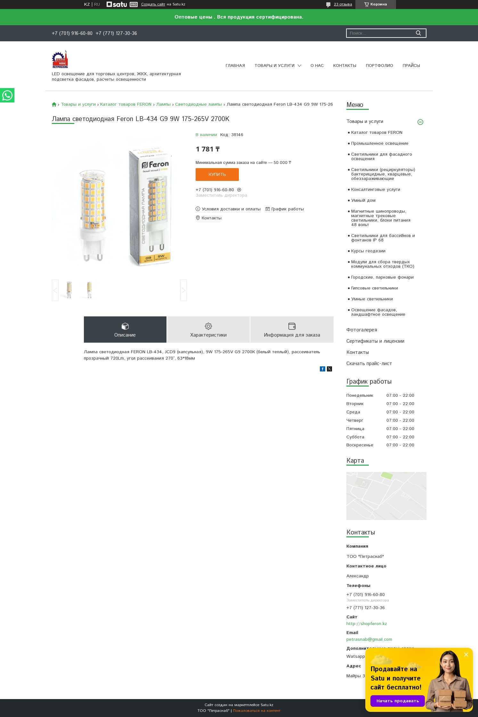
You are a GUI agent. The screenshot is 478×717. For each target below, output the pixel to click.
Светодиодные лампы (198, 104)
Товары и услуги (275, 66)
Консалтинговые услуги (375, 189)
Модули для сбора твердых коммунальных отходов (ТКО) (382, 264)
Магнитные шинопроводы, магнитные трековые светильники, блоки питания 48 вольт (380, 218)
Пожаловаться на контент (256, 710)
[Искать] (418, 33)
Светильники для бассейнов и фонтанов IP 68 (383, 237)
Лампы (163, 104)
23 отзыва (343, 4)
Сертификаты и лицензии (375, 341)
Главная (235, 66)
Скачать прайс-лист (369, 363)
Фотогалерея (361, 330)
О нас (317, 66)
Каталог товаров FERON (376, 132)
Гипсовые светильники (374, 288)
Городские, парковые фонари (382, 277)
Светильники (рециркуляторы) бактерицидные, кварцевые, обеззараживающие (383, 174)
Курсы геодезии (368, 251)
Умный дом (363, 200)
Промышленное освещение (380, 143)
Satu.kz (267, 705)
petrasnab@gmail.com (369, 639)
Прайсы (411, 66)
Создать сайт (153, 4)
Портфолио (379, 66)
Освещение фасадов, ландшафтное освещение (378, 312)
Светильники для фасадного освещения (381, 156)
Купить (217, 174)
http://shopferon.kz (366, 624)
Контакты (344, 66)
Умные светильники (372, 299)
